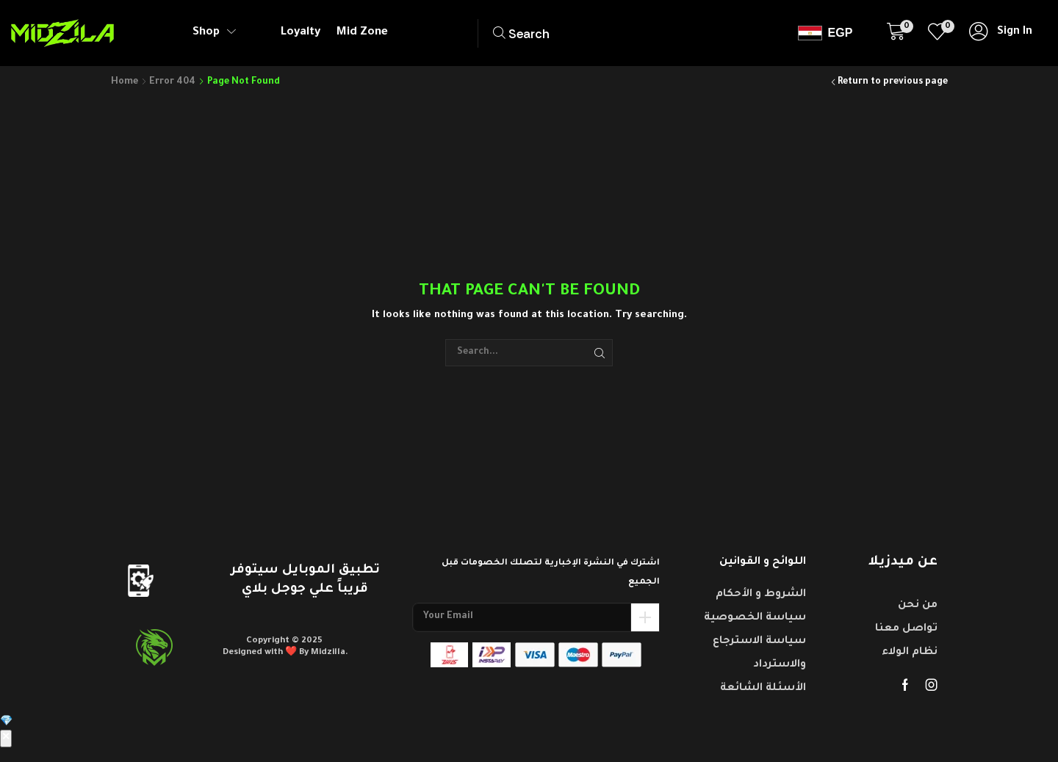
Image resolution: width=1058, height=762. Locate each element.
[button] (558, 33)
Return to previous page (893, 82)
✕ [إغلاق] (5, 738)
